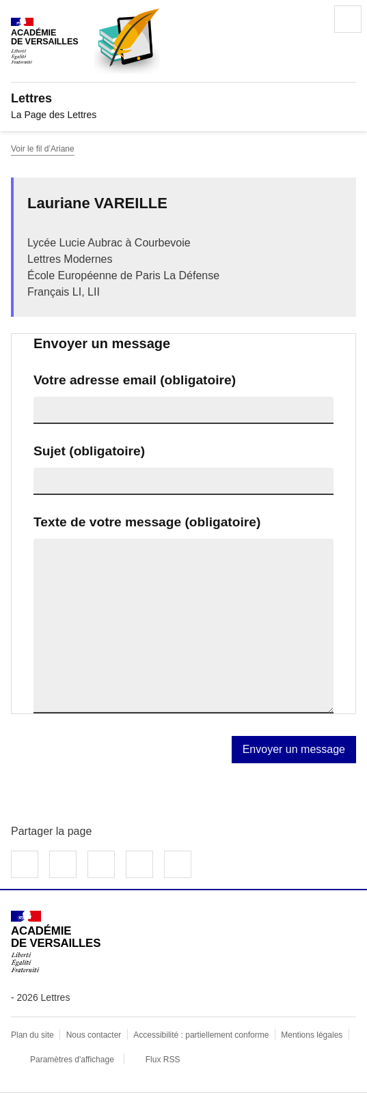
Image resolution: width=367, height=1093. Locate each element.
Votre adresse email (134, 380)
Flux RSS (163, 1059)
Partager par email (139, 864)
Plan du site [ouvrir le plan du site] (32, 1035)
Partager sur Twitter (63, 864)
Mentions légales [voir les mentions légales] (311, 1035)
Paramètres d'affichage (72, 1059)
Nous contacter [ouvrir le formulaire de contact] (94, 1035)
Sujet (89, 451)
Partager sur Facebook (24, 864)
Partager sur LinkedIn (101, 864)
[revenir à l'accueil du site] (183, 98)
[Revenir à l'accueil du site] (55, 942)
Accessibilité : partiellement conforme (201, 1035)
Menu (348, 19)
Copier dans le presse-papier (177, 864)
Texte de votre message (146, 522)
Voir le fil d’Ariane (42, 149)
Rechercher (309, 19)
